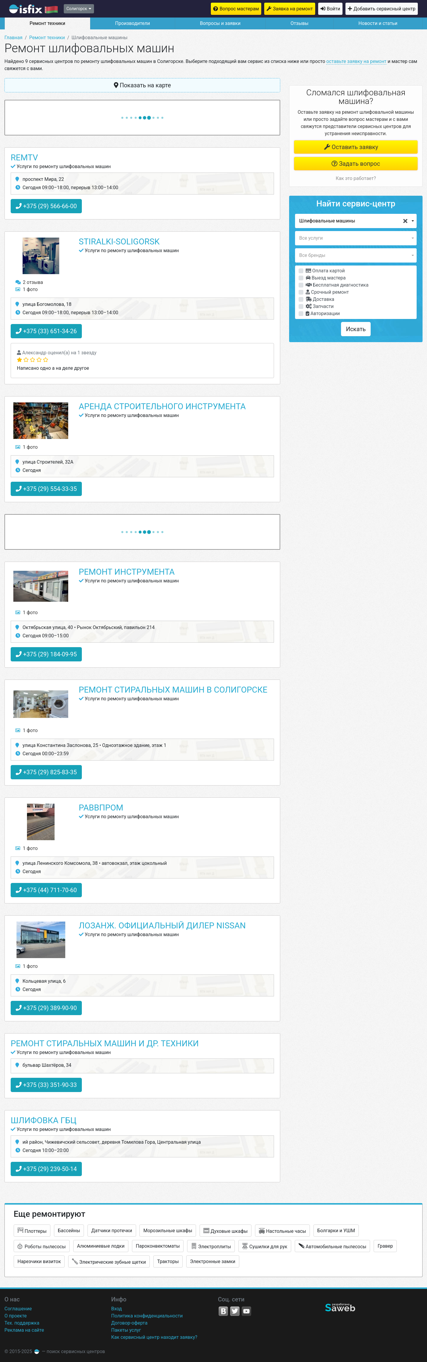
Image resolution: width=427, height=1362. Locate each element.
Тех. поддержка (21, 1323)
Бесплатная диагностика (337, 285)
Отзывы (300, 23)
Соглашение (18, 1309)
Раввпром (101, 808)
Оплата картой (325, 271)
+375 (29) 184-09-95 (46, 654)
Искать (356, 329)
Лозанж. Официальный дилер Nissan (162, 925)
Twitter (235, 1311)
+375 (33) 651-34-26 (46, 331)
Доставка (320, 299)
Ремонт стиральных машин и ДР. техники (105, 1043)
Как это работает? (356, 178)
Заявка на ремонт (293, 9)
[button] (356, 221)
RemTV (24, 157)
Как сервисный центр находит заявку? (154, 1337)
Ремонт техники (47, 23)
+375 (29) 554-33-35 (46, 488)
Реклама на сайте (24, 1330)
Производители (132, 23)
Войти (333, 9)
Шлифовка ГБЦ (44, 1120)
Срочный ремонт (327, 292)
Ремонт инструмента (127, 572)
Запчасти (320, 306)
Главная (13, 37)
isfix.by (33, 8)
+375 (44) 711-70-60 (46, 890)
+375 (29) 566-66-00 (46, 206)
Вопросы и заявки (220, 23)
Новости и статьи (378, 23)
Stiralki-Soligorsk (119, 242)
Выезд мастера (326, 278)
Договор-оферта (129, 1323)
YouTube (246, 1311)
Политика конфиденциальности (147, 1316)
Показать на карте (142, 85)
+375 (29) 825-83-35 (46, 772)
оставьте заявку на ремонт (356, 61)
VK (223, 1311)
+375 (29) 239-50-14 (46, 1169)
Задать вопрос (356, 163)
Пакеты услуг (126, 1330)
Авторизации (323, 313)
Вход (116, 1309)
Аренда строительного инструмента (162, 406)
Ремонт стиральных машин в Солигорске (173, 690)
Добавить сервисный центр (384, 9)
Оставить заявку (351, 147)
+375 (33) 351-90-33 (46, 1084)
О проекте (15, 1316)
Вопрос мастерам (239, 9)
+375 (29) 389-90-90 (46, 1008)
